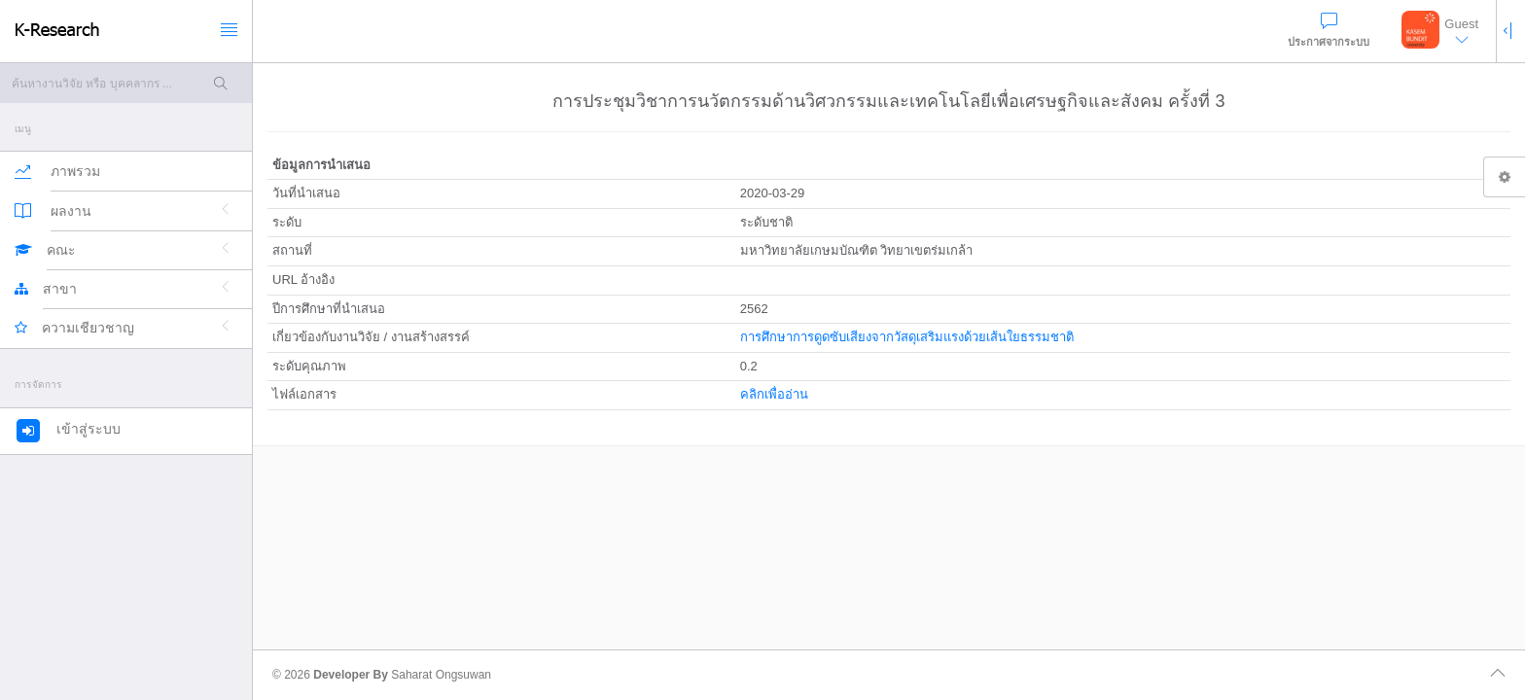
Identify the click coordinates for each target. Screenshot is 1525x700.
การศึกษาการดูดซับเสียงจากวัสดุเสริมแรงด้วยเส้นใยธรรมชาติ (907, 337)
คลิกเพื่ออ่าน (774, 394)
